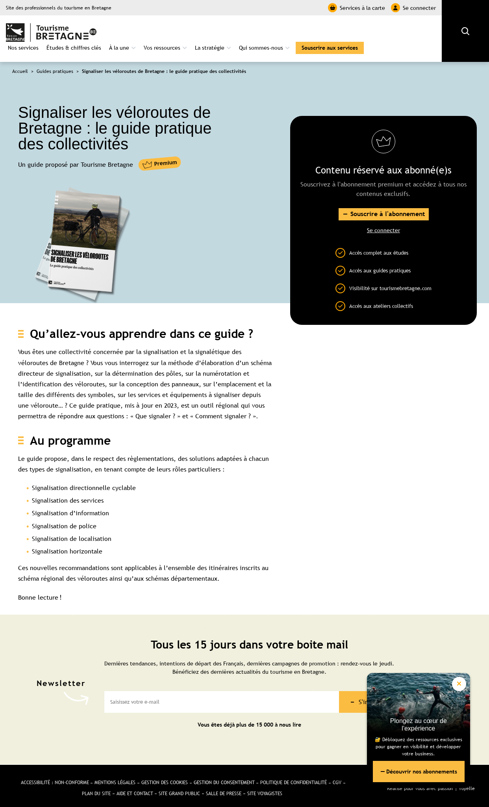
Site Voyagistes (264, 788)
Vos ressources (162, 43)
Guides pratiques (55, 66)
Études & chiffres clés (73, 43)
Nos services (23, 43)
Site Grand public (179, 788)
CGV (337, 777)
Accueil (20, 66)
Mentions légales (114, 777)
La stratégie (209, 43)
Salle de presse (223, 788)
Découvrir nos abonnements (419, 771)
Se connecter (413, 7)
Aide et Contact (134, 788)
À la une (119, 43)
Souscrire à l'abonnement (387, 209)
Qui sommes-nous (261, 43)
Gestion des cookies (164, 777)
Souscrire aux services (330, 43)
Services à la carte (356, 7)
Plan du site (96, 788)
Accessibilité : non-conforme (54, 777)
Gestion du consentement (224, 777)
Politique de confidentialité (294, 777)
